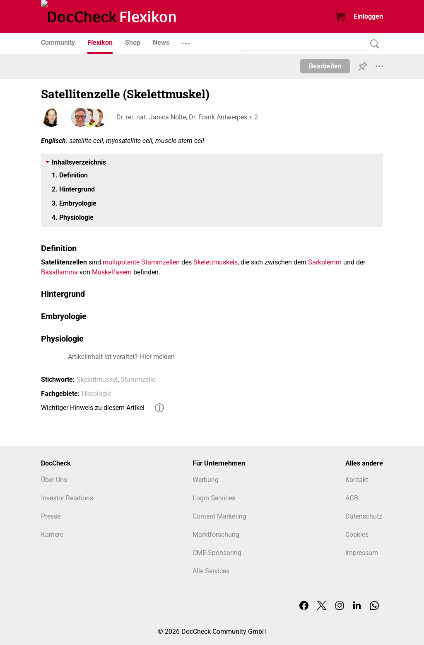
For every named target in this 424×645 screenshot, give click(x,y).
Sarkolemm (325, 262)
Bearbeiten (325, 66)
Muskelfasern (112, 272)
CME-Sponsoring (217, 553)
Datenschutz (363, 516)
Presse (50, 516)
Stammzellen (160, 262)
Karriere (52, 534)
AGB (351, 498)
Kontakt (356, 480)
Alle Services (211, 571)
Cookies (357, 534)
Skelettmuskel (97, 379)
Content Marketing (219, 516)
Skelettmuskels (215, 262)
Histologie (96, 394)
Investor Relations (67, 498)
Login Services (214, 498)
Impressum (361, 553)
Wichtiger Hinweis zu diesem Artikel (93, 408)
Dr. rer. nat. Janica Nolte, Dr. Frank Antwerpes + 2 (186, 117)
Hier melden (157, 357)
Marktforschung (216, 534)
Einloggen (368, 16)
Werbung (206, 480)
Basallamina (59, 272)
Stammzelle (137, 379)
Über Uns (54, 480)
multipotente (121, 262)
